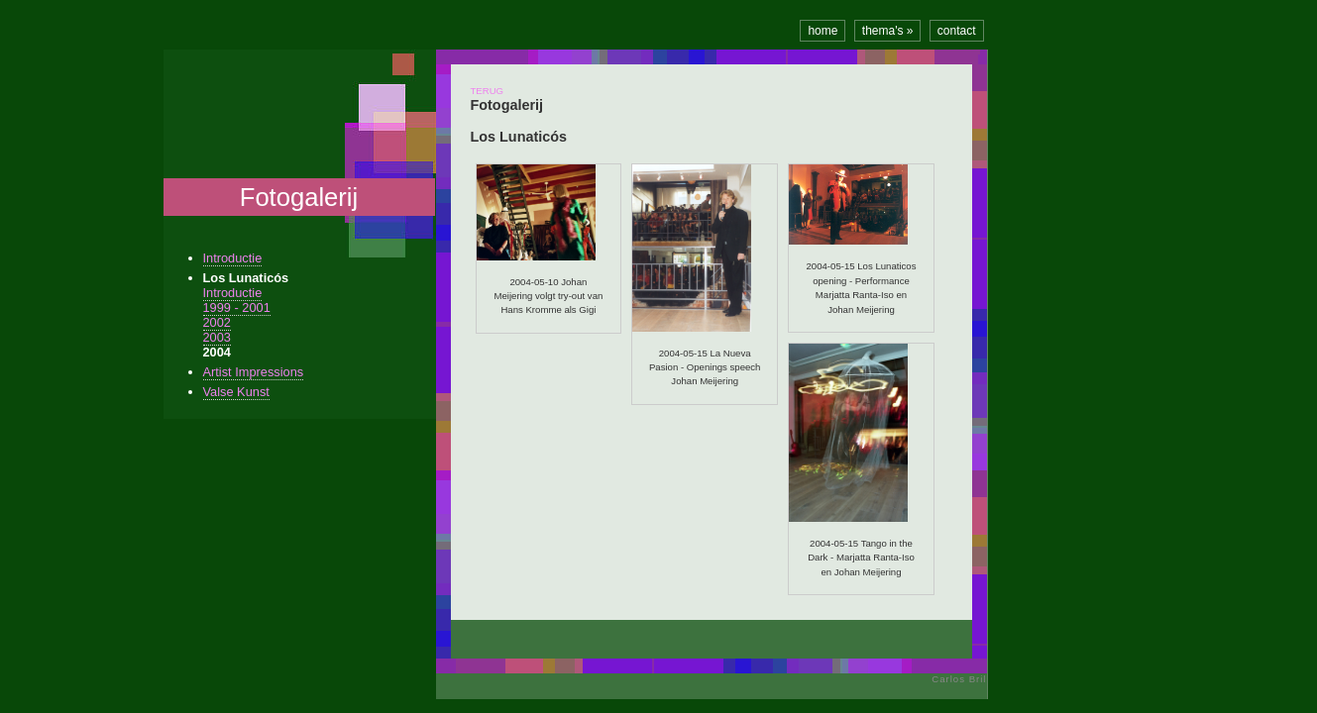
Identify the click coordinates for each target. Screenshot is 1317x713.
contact (956, 31)
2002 (217, 322)
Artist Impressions (253, 371)
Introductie (233, 258)
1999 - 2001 (237, 307)
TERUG (487, 90)
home (822, 31)
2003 (217, 337)
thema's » (888, 31)
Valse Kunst (236, 391)
